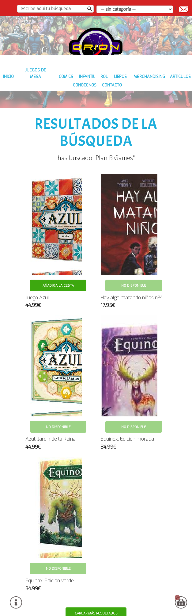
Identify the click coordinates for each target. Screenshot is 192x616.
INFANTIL (99, 83)
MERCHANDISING (164, 83)
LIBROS (135, 83)
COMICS (77, 83)
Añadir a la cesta (58, 275)
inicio (17, 83)
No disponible (133, 275)
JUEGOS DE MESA (46, 83)
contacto (125, 91)
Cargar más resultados (96, 603)
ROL (118, 83)
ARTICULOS (67, 91)
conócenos (96, 91)
